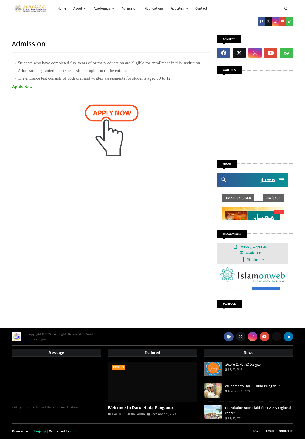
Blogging (39, 431)
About (270, 431)
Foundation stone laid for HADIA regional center (258, 410)
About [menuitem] (77, 8)
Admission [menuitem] (129, 8)
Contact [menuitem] (201, 8)
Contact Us (286, 431)
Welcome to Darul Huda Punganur (140, 407)
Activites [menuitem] (177, 8)
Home (256, 431)
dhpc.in (75, 431)
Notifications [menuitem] (154, 8)
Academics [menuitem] (102, 8)
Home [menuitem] (61, 8)
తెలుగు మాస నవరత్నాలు (243, 364)
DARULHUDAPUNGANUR (128, 414)
